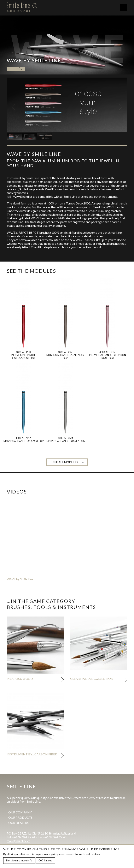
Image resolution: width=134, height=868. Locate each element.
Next (120, 106)
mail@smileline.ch (18, 841)
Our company (20, 812)
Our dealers (18, 822)
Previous (13, 106)
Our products (20, 817)
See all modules (65, 462)
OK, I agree (45, 860)
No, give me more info (19, 860)
